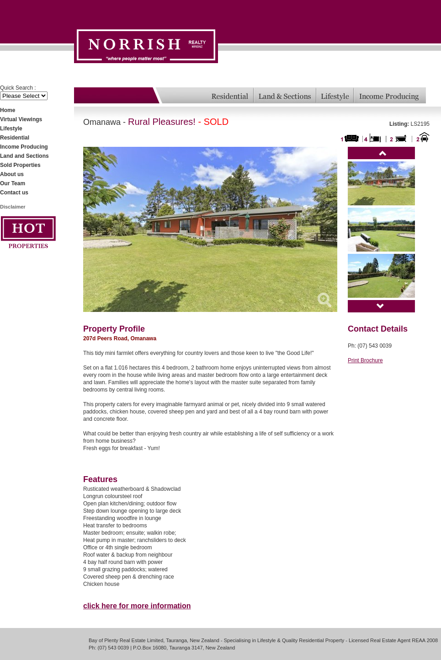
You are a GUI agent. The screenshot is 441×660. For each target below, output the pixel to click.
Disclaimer (13, 206)
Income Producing (24, 147)
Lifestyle (11, 128)
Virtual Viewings (21, 119)
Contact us (14, 192)
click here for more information (137, 606)
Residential (14, 137)
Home (7, 110)
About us (12, 174)
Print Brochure (365, 360)
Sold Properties (20, 165)
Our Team (12, 183)
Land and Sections (24, 156)
